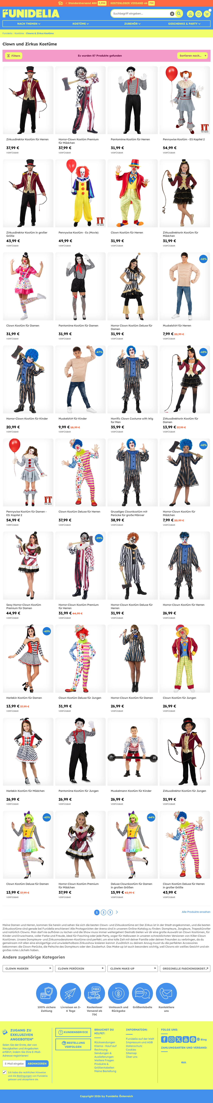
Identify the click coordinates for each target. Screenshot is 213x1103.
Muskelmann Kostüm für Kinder (131, 790)
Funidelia (7, 33)
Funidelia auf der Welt (140, 1038)
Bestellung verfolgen (73, 1044)
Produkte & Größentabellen (104, 1065)
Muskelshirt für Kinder (73, 418)
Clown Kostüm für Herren (127, 232)
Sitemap (131, 1053)
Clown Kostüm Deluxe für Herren (79, 511)
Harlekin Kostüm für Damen (24, 697)
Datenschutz (134, 1046)
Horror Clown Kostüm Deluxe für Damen (131, 327)
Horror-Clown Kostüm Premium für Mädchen (79, 141)
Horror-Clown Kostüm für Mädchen (179, 513)
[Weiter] (116, 912)
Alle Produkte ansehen (196, 911)
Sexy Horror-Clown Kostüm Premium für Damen (23, 606)
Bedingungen (24, 1075)
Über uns (131, 1056)
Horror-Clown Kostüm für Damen (132, 697)
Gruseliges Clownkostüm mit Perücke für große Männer (129, 513)
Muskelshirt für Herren (177, 325)
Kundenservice (73, 1032)
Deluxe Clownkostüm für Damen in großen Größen (131, 885)
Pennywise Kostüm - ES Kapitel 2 (184, 139)
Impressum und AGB (139, 1042)
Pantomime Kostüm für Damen (78, 325)
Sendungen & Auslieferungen (104, 1054)
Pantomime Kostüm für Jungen (79, 790)
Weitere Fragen (104, 1060)
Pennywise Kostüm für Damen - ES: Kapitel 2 (26, 513)
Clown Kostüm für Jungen (179, 697)
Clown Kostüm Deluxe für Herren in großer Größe (184, 885)
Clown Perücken (71, 968)
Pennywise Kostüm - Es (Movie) (79, 232)
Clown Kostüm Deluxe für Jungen (80, 697)
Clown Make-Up (122, 968)
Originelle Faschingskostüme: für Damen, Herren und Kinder (187, 968)
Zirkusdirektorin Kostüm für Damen (180, 420)
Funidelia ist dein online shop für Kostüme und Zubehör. (31, 13)
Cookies (131, 1049)
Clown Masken (16, 968)
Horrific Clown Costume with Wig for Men (132, 420)
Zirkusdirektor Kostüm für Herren (27, 139)
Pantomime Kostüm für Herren (130, 139)
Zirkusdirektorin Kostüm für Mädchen (180, 234)
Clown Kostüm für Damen (22, 325)
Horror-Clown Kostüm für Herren (184, 604)
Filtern (15, 55)
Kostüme (79, 23)
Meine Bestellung (105, 1071)
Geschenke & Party (183, 23)
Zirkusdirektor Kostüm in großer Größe (26, 234)
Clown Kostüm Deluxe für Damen (27, 883)
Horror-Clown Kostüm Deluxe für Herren (132, 606)
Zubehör (131, 23)
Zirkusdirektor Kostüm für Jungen (184, 790)
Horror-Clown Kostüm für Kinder (27, 418)
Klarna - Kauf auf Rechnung (105, 1047)
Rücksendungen (104, 1042)
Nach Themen (27, 23)
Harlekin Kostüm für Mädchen (25, 790)
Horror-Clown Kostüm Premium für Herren (79, 606)
